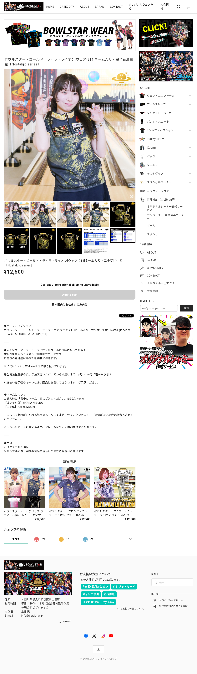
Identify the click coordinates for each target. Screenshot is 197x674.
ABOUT (84, 6)
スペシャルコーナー (159, 182)
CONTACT (116, 6)
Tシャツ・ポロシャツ (160, 130)
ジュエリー (154, 165)
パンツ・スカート (158, 121)
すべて (16, 539)
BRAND (99, 6)
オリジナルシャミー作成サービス (165, 208)
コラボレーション (158, 191)
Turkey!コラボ (155, 139)
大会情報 (164, 6)
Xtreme (152, 147)
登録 (186, 308)
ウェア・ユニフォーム (160, 95)
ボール (151, 225)
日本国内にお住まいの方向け (70, 304)
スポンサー (154, 234)
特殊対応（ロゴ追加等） (162, 199)
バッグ (151, 156)
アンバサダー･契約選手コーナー (165, 217)
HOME (50, 6)
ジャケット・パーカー (160, 113)
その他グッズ (155, 173)
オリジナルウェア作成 (141, 6)
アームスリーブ (156, 104)
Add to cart (69, 294)
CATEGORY (67, 6)
